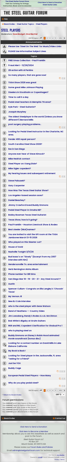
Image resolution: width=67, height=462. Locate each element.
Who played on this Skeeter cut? (24, 242)
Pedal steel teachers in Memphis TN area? (29, 102)
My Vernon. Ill (15, 296)
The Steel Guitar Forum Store (17, 1)
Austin (11, 283)
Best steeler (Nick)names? (21, 229)
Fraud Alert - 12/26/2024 (21, 65)
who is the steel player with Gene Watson (29, 306)
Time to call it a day (18, 97)
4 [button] (52, 38)
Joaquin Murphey (17, 111)
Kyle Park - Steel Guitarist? (22, 106)
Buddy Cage (14, 368)
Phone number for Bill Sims (22, 274)
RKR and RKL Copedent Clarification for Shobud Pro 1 (35, 325)
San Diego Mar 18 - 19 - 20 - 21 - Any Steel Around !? (34, 279)
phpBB (40, 457)
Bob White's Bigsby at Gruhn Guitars (27, 320)
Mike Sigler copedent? (19, 168)
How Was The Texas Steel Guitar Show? (28, 190)
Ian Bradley (60, 455)
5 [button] (55, 38)
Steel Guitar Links (50, 5)
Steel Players (10, 30)
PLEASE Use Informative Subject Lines (27, 51)
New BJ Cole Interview (19, 301)
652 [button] (60, 38)
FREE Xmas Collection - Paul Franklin (26, 60)
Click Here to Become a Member (33, 431)
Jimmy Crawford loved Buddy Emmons (28, 205)
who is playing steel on (20, 330)
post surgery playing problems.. (24, 124)
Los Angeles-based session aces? (25, 195)
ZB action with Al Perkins (20, 70)
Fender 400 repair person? (22, 139)
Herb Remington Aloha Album (23, 269)
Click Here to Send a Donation (50, 2)
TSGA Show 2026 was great (22, 82)
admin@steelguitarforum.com (26, 450)
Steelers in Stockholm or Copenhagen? (28, 92)
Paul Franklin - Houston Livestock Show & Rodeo (33, 224)
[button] (41, 38)
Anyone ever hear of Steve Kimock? (26, 153)
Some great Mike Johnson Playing (25, 87)
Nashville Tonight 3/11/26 (21, 251)
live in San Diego (16, 149)
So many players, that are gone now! (27, 75)
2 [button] (47, 38)
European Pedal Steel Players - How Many (29, 375)
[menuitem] (5, 19)
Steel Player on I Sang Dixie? (22, 163)
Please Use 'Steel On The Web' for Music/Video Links (34, 46)
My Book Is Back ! (17, 350)
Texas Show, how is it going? (22, 219)
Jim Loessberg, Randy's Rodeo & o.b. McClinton (32, 315)
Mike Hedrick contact (19, 158)
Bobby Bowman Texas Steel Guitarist (27, 214)
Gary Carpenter (16, 185)
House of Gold (15, 246)
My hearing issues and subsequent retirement (31, 173)
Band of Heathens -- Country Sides (26, 311)
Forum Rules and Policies (42, 447)
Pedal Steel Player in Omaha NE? (24, 210)
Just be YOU (14, 363)
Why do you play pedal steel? (23, 382)
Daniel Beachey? (16, 200)
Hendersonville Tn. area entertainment (28, 264)
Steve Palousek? (16, 180)
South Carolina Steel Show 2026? (25, 144)
